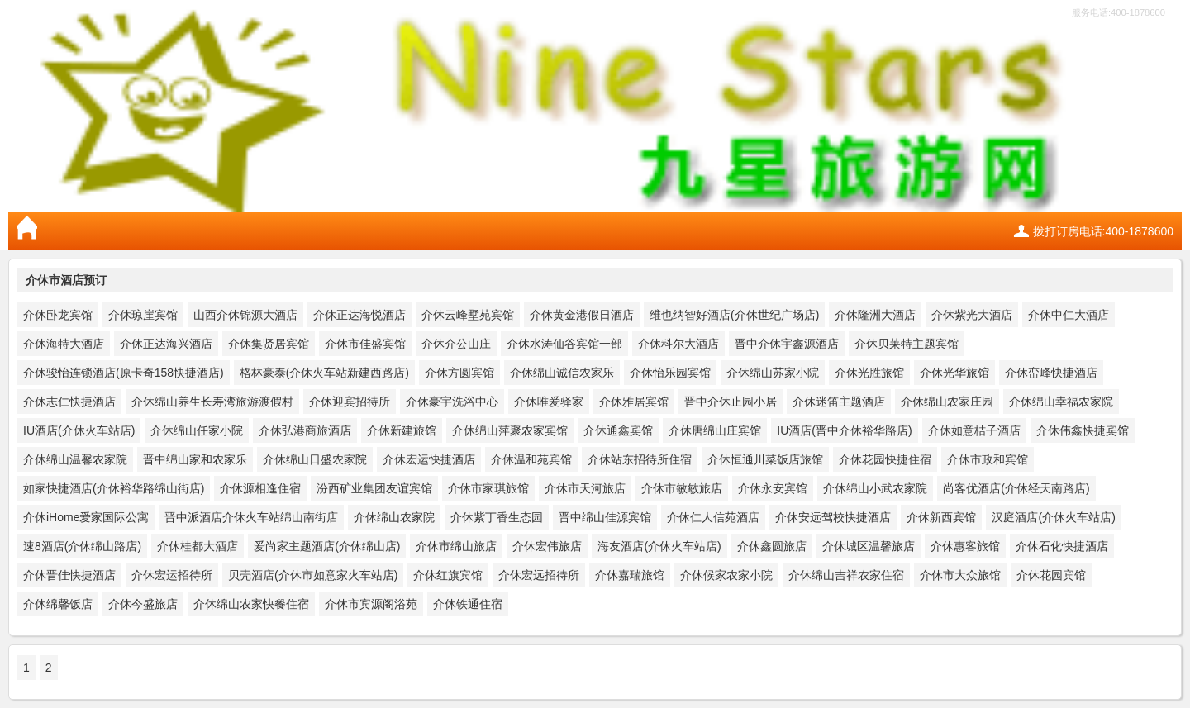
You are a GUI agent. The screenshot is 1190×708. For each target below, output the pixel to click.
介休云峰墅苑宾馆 (467, 314)
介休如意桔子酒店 (974, 430)
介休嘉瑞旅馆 (629, 575)
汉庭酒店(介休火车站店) (1053, 517)
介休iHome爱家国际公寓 (86, 517)
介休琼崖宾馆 (143, 314)
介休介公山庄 (456, 343)
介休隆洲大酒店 (875, 314)
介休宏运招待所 (171, 575)
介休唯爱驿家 (548, 401)
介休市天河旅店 (585, 488)
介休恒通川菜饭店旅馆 (765, 459)
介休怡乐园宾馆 (670, 372)
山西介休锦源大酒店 (245, 314)
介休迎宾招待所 (349, 401)
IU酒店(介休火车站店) (79, 430)
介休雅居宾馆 (634, 401)
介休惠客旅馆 (965, 546)
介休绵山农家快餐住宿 (251, 604)
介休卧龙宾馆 (58, 314)
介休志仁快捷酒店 (69, 401)
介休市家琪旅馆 (488, 488)
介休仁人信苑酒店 (713, 517)
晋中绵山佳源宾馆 (605, 517)
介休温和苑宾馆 (531, 459)
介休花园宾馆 (1051, 575)
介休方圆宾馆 (459, 372)
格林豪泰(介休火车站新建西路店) (324, 372)
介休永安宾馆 (772, 488)
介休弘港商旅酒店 (305, 430)
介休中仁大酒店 (1068, 314)
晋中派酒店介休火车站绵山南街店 (251, 517)
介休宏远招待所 (538, 575)
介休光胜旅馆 (869, 372)
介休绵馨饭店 (58, 604)
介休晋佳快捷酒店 (69, 575)
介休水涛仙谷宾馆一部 (564, 343)
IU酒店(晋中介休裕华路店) (844, 430)
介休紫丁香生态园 (496, 517)
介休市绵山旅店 (456, 546)
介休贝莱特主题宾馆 (906, 343)
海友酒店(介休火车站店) (659, 546)
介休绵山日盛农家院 (315, 459)
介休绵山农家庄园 (947, 401)
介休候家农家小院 (726, 575)
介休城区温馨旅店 (868, 546)
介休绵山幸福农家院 (1061, 401)
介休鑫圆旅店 (772, 546)
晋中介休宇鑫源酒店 (787, 343)
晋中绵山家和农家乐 (195, 459)
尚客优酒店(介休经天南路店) (1016, 488)
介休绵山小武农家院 (875, 488)
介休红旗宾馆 (448, 575)
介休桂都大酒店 (197, 546)
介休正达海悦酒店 (359, 314)
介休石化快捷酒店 (1062, 546)
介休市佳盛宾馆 (365, 343)
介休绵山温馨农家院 (75, 459)
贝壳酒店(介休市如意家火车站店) (312, 575)
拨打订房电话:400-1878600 (1103, 231)
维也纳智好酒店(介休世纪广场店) (734, 314)
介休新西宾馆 (941, 517)
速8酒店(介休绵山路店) (82, 546)
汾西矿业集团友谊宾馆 (374, 488)
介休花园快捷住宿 (885, 459)
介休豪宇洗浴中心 (452, 401)
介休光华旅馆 (954, 372)
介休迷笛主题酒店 (839, 401)
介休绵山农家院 (394, 517)
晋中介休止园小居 (730, 401)
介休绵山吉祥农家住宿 (846, 575)
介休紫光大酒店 (971, 314)
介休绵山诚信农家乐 (562, 372)
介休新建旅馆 (401, 430)
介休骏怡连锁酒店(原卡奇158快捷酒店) (123, 372)
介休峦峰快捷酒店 (1051, 372)
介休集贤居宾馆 (268, 343)
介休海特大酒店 (63, 343)
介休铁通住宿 (467, 604)
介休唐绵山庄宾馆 (715, 430)
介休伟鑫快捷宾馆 (1082, 430)
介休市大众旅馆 (960, 575)
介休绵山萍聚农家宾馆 (510, 430)
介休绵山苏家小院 (772, 372)
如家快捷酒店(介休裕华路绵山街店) (113, 488)
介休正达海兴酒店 (166, 343)
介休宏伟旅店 (547, 546)
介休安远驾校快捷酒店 (833, 517)
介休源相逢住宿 (260, 488)
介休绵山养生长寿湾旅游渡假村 (212, 401)
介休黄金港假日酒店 (582, 314)
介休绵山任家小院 (196, 430)
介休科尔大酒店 (678, 343)
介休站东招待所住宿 (640, 459)
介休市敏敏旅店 (681, 488)
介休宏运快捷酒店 (429, 459)
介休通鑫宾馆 (618, 430)
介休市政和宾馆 (987, 459)
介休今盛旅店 (143, 604)
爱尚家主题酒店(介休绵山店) (327, 546)
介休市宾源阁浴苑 (371, 604)
